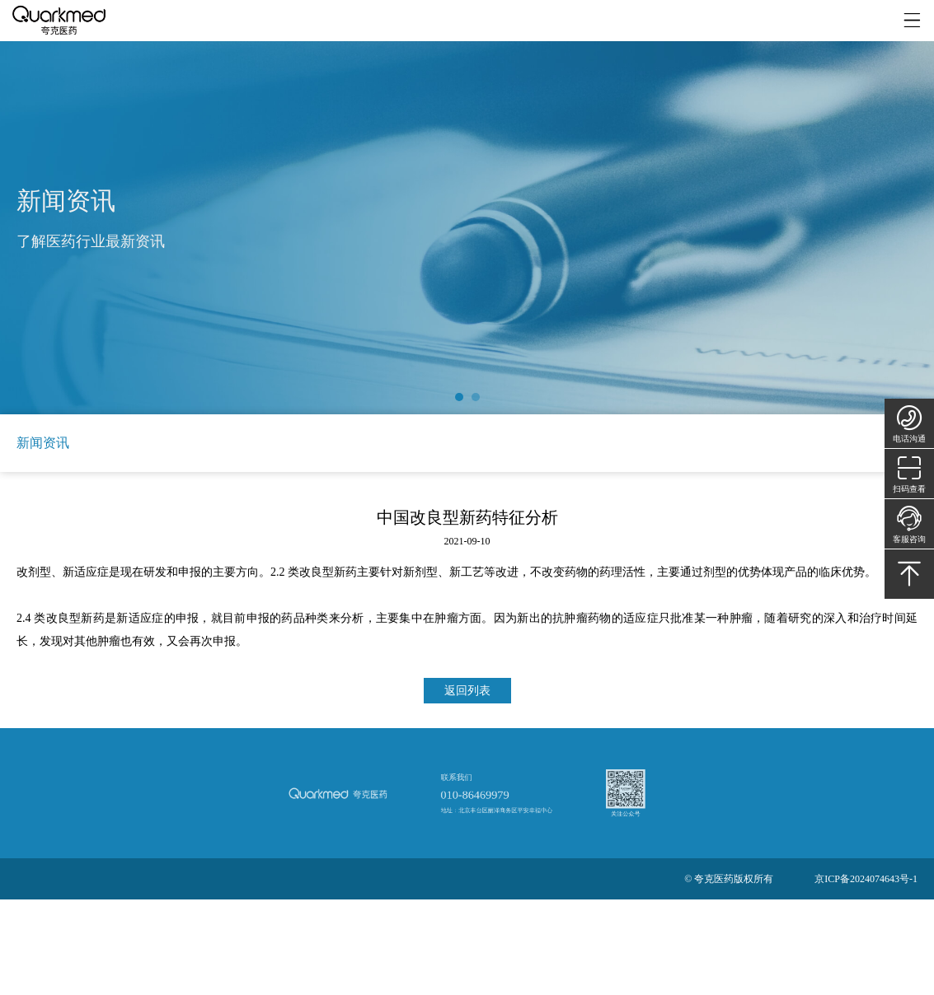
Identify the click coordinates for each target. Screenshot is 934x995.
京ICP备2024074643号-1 (866, 879)
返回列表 (467, 690)
